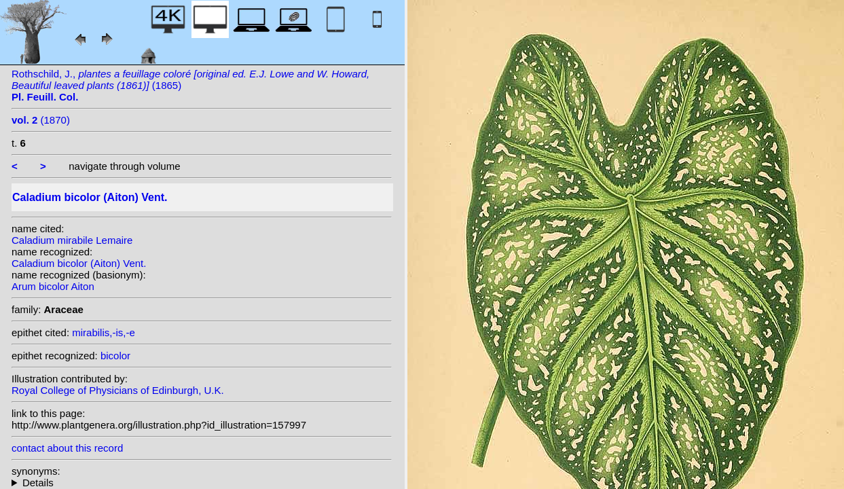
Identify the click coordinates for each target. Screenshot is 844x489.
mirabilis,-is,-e (103, 332)
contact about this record (67, 448)
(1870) (41, 120)
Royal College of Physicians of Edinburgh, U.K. (118, 390)
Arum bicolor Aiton (53, 286)
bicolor (115, 355)
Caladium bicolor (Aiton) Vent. (79, 263)
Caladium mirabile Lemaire (72, 240)
